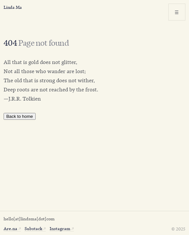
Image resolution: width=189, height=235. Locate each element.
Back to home (19, 116)
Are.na (10, 228)
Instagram (60, 228)
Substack (33, 228)
